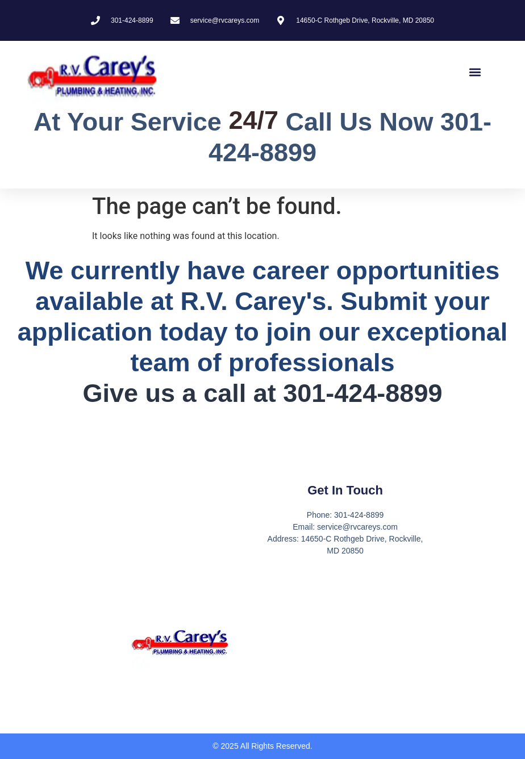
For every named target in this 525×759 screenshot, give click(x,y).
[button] (474, 72)
